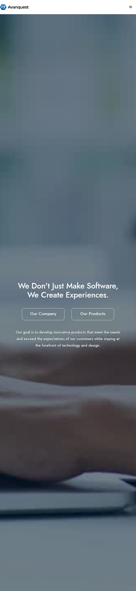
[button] (130, 7)
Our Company (43, 313)
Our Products (92, 313)
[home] (14, 7)
